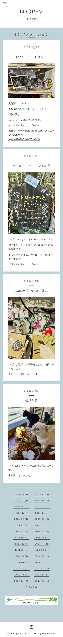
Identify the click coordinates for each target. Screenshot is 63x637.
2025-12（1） (22, 513)
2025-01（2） (42, 537)
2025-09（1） (21, 519)
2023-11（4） (42, 574)
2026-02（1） (22, 506)
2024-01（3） (42, 568)
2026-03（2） (42, 500)
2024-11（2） (42, 543)
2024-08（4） (42, 550)
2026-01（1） (42, 506)
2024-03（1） (42, 562)
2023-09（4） (42, 581)
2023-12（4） (22, 574)
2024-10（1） (22, 550)
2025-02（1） (22, 537)
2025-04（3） (21, 531)
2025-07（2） (22, 525)
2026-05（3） (42, 494)
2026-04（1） (21, 500)
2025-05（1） (42, 525)
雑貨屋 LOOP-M (23, 633)
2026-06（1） (21, 494)
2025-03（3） (42, 531)
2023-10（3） (21, 581)
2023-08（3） (32, 587)
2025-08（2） (42, 519)
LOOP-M (32, 11)
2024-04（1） (22, 562)
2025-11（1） (42, 513)
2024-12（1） (22, 543)
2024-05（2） (42, 556)
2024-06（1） (21, 556)
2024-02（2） (22, 568)
